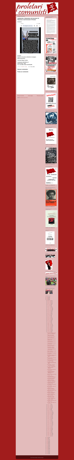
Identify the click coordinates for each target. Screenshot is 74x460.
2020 (47, 441)
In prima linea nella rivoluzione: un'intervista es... (51, 343)
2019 (47, 442)
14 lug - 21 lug (49, 330)
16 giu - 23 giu (49, 407)
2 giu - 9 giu (49, 409)
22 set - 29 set (49, 318)
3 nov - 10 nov (49, 310)
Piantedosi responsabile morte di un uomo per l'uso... (51, 360)
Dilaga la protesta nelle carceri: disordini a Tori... (51, 339)
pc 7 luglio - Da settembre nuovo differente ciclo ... (51, 400)
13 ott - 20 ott (49, 314)
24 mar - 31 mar (49, 422)
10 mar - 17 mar (49, 424)
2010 (47, 453)
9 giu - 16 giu (49, 408)
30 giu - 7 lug (49, 404)
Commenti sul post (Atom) (24, 97)
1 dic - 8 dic (49, 305)
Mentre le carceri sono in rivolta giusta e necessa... (51, 351)
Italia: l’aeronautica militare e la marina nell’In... (51, 386)
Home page (30, 95)
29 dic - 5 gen (49, 300)
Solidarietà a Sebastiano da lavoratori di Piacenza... (51, 392)
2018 (47, 443)
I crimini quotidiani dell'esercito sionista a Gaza (51, 349)
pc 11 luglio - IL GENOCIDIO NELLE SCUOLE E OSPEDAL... (51, 367)
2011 (47, 452)
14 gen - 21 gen (49, 434)
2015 (47, 447)
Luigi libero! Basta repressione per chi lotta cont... (51, 341)
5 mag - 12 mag (49, 414)
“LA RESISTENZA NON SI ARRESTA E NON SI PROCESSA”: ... (51, 372)
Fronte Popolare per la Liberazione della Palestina (51, 376)
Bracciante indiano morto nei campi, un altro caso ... (51, 337)
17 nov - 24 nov (49, 308)
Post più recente (20, 95)
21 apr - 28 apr (49, 417)
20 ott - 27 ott (49, 313)
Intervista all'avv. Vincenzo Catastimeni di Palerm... (51, 347)
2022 (47, 438)
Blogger (42, 457)
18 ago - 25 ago (49, 324)
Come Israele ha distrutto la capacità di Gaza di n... (51, 378)
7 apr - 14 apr (49, 419)
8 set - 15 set (49, 320)
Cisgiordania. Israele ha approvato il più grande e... (51, 388)
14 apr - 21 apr (49, 418)
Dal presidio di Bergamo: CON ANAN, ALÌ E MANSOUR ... (51, 333)
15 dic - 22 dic (49, 303)
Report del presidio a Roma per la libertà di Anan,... (51, 358)
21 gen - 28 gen (49, 433)
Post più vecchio (40, 95)
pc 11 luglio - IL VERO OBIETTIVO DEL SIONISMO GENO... (51, 362)
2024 (47, 299)
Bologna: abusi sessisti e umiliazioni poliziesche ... (51, 335)
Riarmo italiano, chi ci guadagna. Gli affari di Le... (51, 353)
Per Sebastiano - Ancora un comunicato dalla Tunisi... (51, 365)
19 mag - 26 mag (49, 412)
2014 (47, 448)
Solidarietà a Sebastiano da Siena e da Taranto (51, 394)
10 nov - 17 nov (49, 309)
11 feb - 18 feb (49, 429)
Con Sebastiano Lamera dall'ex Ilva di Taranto (51, 384)
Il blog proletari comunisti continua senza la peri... (51, 396)
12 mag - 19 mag (49, 413)
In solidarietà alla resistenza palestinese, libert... (51, 382)
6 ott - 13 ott (49, 315)
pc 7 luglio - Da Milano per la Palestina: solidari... (51, 399)
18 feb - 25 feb (49, 428)
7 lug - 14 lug (49, 331)
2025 (47, 298)
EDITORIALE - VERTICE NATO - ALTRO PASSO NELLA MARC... (51, 356)
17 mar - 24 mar (49, 423)
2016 (47, 446)
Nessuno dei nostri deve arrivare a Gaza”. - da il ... (51, 374)
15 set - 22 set (49, 319)
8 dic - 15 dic (49, 304)
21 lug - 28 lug (49, 329)
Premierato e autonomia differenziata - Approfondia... (51, 380)
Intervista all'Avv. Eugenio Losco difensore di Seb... (51, 390)
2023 (47, 437)
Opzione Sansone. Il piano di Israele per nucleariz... (51, 345)
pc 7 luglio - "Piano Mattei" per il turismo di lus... (51, 403)
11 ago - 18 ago (49, 325)
